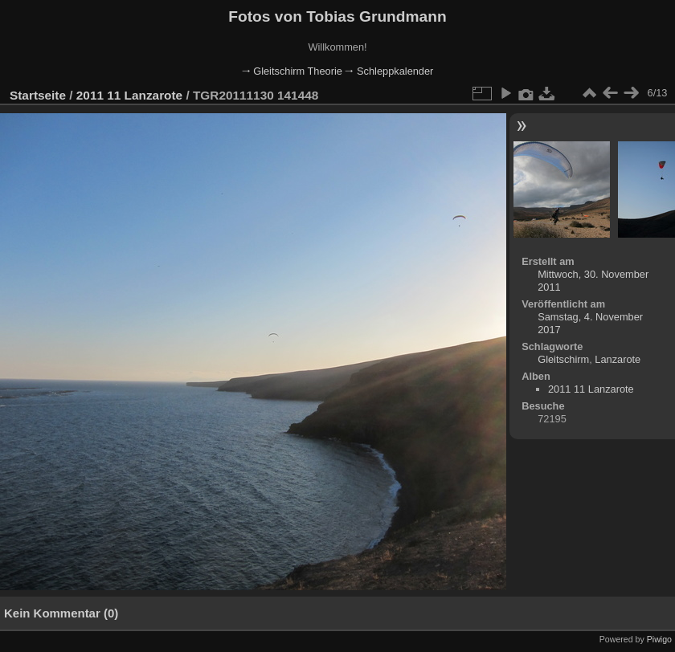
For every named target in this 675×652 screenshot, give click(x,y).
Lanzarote (617, 359)
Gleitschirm (563, 359)
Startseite (38, 95)
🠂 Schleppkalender (389, 71)
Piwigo (659, 639)
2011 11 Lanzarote (129, 95)
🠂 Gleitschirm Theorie (292, 71)
